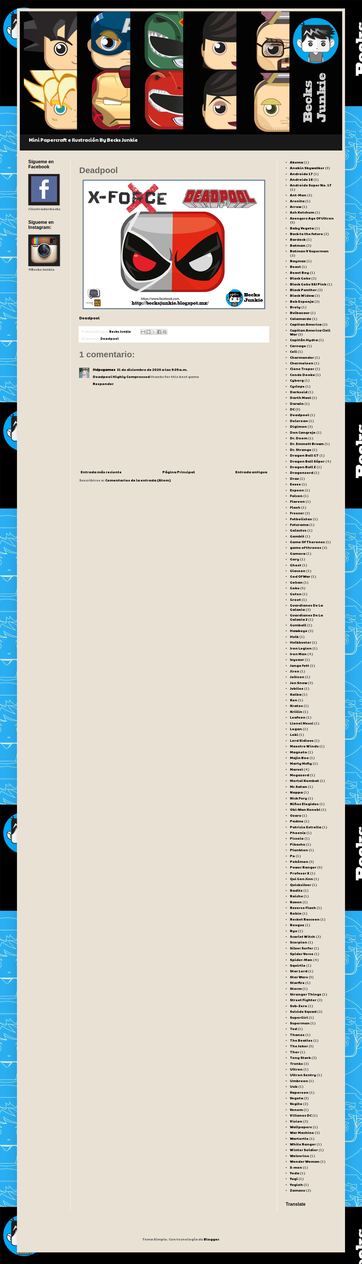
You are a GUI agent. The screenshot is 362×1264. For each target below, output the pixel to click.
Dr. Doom (298, 438)
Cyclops (297, 386)
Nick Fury (298, 798)
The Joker (299, 1046)
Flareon (297, 501)
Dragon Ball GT (304, 455)
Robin (295, 913)
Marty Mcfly (301, 763)
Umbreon (299, 1080)
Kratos (296, 705)
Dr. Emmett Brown (307, 443)
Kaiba (295, 694)
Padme (296, 821)
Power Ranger (303, 867)
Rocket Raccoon (305, 919)
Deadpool (89, 318)
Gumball (298, 625)
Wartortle (299, 1138)
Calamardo (300, 318)
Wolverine (299, 1155)
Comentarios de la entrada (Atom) (138, 480)
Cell (293, 351)
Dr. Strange (300, 449)
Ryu (293, 930)
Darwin (297, 403)
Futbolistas (301, 519)
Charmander (302, 357)
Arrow (295, 206)
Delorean (299, 420)
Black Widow (302, 295)
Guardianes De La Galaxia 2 (306, 617)
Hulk (294, 636)
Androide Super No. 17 (310, 185)
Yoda (294, 1173)
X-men (296, 1167)
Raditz (296, 890)
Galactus (298, 530)
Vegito (296, 1103)
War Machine (302, 1132)
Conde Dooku (302, 374)
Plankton (299, 850)
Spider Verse (301, 953)
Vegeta (296, 1098)
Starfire (297, 982)
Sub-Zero (298, 1005)
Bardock (298, 239)
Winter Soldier (304, 1149)
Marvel (296, 769)
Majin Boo (299, 757)
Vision (296, 1121)
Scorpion (298, 942)
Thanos (297, 1034)
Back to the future (306, 233)
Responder (103, 383)
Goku (294, 588)
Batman (297, 245)
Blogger (211, 1239)
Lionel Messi (301, 723)
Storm (296, 988)
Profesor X (299, 873)
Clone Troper (302, 368)
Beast (295, 266)
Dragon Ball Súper (307, 461)
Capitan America (306, 324)
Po (292, 856)
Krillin (296, 711)
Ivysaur (297, 659)
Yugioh (296, 1184)
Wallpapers (301, 1127)
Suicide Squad (303, 1011)
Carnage (298, 345)
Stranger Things (305, 994)
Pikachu (297, 844)
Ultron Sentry (303, 1074)
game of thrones (305, 547)
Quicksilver (300, 884)
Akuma (296, 162)
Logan (296, 728)
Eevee (295, 484)
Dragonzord (301, 472)
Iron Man (298, 654)
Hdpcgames (104, 369)
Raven (296, 902)
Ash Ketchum (302, 212)
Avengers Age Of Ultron (312, 218)
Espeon (297, 490)
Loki (294, 734)
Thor (294, 1052)
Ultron (296, 1069)
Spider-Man (301, 959)
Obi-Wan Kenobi (305, 809)
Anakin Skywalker (307, 167)
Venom (296, 1109)
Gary (294, 559)
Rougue (297, 925)
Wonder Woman (305, 1161)
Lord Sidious (302, 740)
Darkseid (298, 392)
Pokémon (299, 861)
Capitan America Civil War (310, 332)
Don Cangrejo (303, 432)
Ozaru (295, 815)
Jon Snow (298, 682)
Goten (295, 594)
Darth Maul (300, 397)
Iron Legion (301, 648)
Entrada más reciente (101, 472)
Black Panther (303, 289)
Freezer (297, 513)
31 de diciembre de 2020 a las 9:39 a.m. (152, 369)
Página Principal (178, 472)
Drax (294, 478)
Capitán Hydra (304, 340)
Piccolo (297, 838)
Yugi (294, 1178)
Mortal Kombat (304, 780)
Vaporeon (299, 1092)
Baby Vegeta (302, 228)
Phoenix (298, 832)
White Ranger (303, 1144)
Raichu (296, 896)
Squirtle (297, 965)
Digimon (298, 426)
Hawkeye (298, 630)
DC (292, 409)
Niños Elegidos (304, 803)
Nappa (296, 792)
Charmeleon (301, 363)
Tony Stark (300, 1057)
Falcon (296, 495)
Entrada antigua (251, 472)
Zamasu (297, 1190)
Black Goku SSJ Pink (308, 284)
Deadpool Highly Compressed (121, 376)
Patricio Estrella (305, 827)
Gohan (296, 582)
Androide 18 (301, 179)
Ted (293, 1028)
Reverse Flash (303, 907)
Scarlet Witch (302, 936)
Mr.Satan (298, 786)
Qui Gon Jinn (301, 878)
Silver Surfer (301, 948)
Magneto (298, 752)
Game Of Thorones (307, 541)
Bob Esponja (302, 301)
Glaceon (297, 570)
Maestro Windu (304, 746)
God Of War (300, 576)
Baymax (298, 261)
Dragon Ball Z (303, 467)
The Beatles (301, 1040)
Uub (294, 1086)
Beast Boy (299, 272)
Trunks (296, 1063)
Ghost (295, 565)
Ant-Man (298, 195)
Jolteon (297, 676)
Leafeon (297, 717)
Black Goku (300, 278)
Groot (295, 599)
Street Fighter (303, 1000)
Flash (295, 507)
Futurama (299, 524)
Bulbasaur (300, 312)
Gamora (297, 553)
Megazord (299, 775)
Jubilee (296, 688)
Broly (295, 307)
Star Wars (299, 977)
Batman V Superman (309, 251)
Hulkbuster (300, 642)
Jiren (294, 671)
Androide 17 (301, 173)
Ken (293, 700)
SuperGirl (299, 1017)
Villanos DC (301, 1115)
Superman (300, 1023)
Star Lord (298, 971)
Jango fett (299, 665)
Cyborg (297, 380)
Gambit (297, 536)
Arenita (297, 201)
